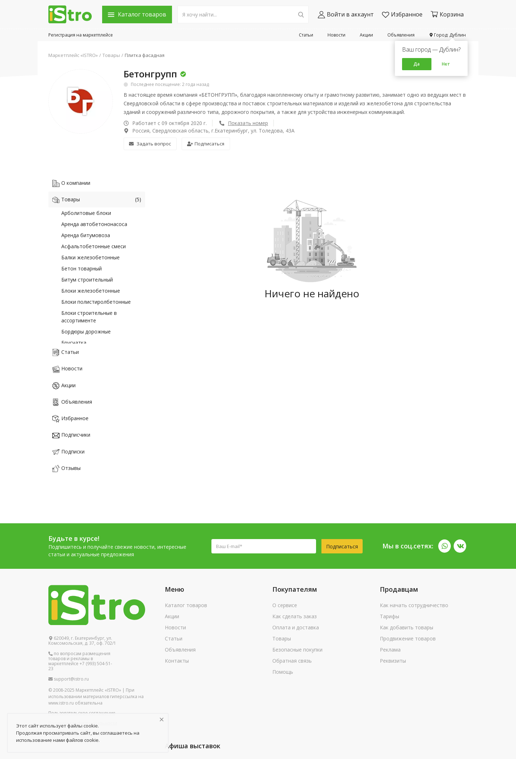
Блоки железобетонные (90, 290)
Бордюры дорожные (86, 331)
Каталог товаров (186, 605)
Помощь (282, 671)
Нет (446, 64)
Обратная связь (292, 660)
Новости (336, 35)
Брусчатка (73, 342)
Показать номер (248, 123)
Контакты (177, 660)
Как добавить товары (406, 627)
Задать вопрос (150, 143)
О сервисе (284, 605)
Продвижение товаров (408, 638)
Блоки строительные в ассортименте (89, 316)
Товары (111, 55)
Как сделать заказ (294, 616)
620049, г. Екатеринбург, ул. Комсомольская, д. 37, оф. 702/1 (82, 641)
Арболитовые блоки (86, 213)
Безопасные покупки (297, 649)
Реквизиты (393, 660)
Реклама (390, 649)
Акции (366, 35)
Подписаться (205, 143)
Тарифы (389, 616)
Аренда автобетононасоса (94, 224)
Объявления (401, 35)
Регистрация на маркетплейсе (80, 35)
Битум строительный (87, 279)
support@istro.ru (68, 679)
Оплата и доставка (295, 627)
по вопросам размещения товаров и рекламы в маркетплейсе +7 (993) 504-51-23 (80, 661)
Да (417, 64)
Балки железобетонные (90, 257)
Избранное (402, 14)
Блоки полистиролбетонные (96, 301)
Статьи (306, 35)
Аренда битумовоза (85, 235)
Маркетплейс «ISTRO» (73, 55)
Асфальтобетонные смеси (93, 246)
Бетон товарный (81, 268)
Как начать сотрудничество (414, 605)
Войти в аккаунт (346, 14)
